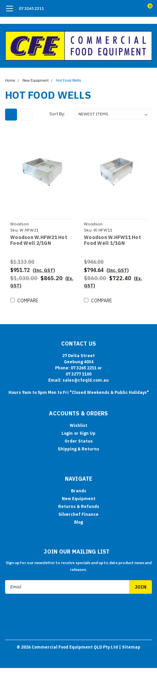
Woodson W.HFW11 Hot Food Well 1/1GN (112, 240)
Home (10, 80)
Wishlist (78, 425)
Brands (78, 490)
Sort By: (57, 114)
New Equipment (35, 80)
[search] (122, 8)
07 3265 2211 (31, 8)
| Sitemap (129, 647)
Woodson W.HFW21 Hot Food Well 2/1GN (38, 240)
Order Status (79, 441)
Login (67, 433)
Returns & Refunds (78, 506)
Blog (78, 522)
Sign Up (87, 433)
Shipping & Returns (78, 448)
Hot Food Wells (68, 80)
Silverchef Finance (78, 514)
